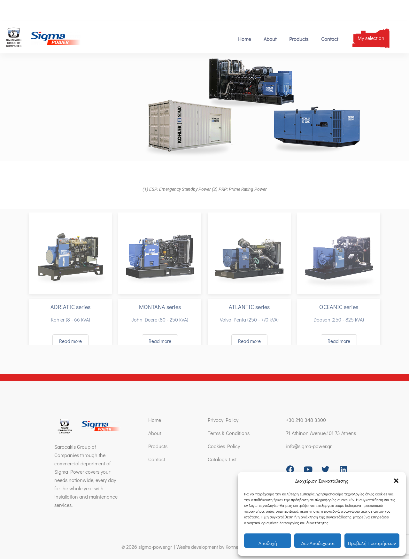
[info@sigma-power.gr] (61, 10)
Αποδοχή (268, 543)
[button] (396, 480)
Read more (70, 341)
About (270, 38)
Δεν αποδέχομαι (318, 543)
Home (244, 38)
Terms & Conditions (229, 433)
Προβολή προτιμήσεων (372, 543)
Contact (329, 38)
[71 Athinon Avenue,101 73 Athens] (118, 10)
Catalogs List (222, 459)
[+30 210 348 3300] (5, 10)
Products (298, 38)
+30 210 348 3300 (28, 10)
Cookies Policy (224, 446)
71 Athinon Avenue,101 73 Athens (154, 10)
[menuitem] (376, 10)
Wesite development (194, 546)
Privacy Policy (223, 419)
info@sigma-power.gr (86, 10)
